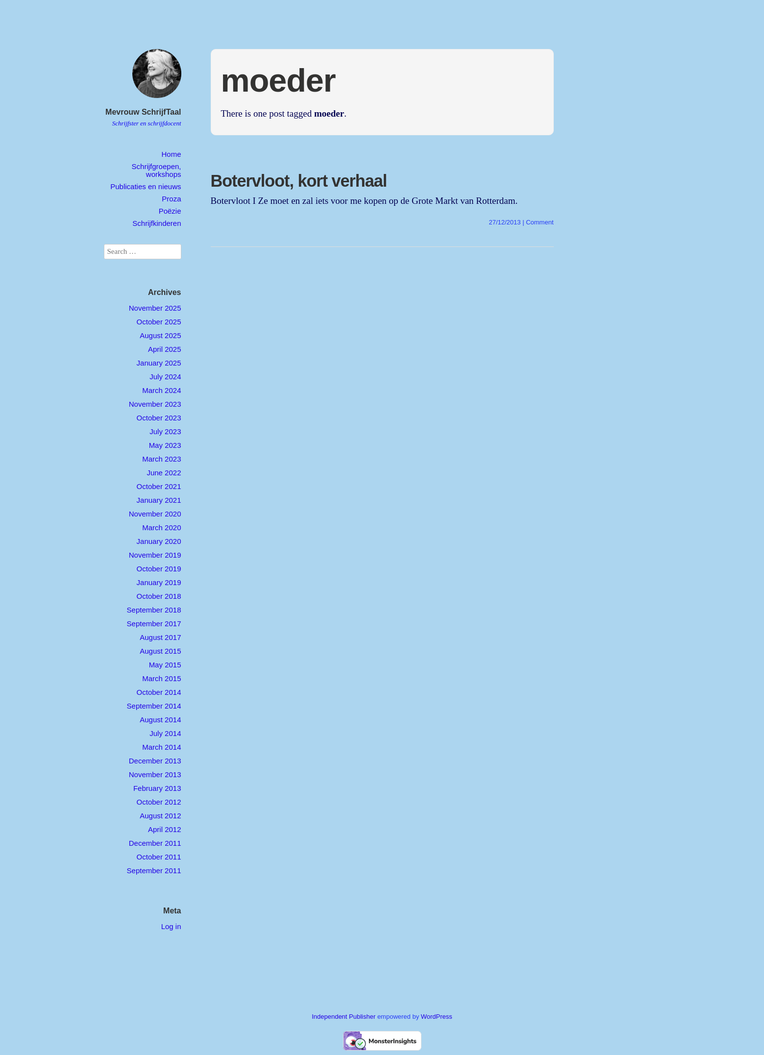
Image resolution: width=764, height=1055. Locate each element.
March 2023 (161, 459)
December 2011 (155, 843)
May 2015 (165, 665)
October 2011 (159, 857)
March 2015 (161, 678)
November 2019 (155, 555)
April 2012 (164, 829)
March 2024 (161, 390)
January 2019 (159, 582)
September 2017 (154, 623)
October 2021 (159, 486)
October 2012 (159, 802)
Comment (539, 222)
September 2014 (154, 706)
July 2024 (165, 376)
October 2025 (159, 322)
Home (171, 154)
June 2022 (164, 472)
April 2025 (164, 349)
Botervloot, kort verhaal (299, 181)
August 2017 (160, 637)
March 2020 (161, 527)
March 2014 (161, 747)
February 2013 (157, 788)
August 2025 (160, 335)
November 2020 (155, 514)
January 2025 (159, 363)
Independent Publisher (343, 1016)
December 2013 (155, 761)
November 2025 (155, 308)
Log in (171, 926)
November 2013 (155, 774)
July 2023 (165, 431)
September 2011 (154, 870)
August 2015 (160, 651)
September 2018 (154, 610)
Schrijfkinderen (156, 223)
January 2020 (159, 541)
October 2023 (159, 418)
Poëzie (170, 211)
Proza (171, 199)
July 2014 (165, 733)
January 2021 (159, 500)
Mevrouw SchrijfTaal (143, 112)
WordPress (436, 1016)
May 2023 (165, 445)
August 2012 (160, 815)
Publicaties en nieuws (145, 186)
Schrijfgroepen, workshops (156, 170)
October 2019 (159, 568)
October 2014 (159, 692)
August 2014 (160, 719)
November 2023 (155, 404)
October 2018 (159, 596)
